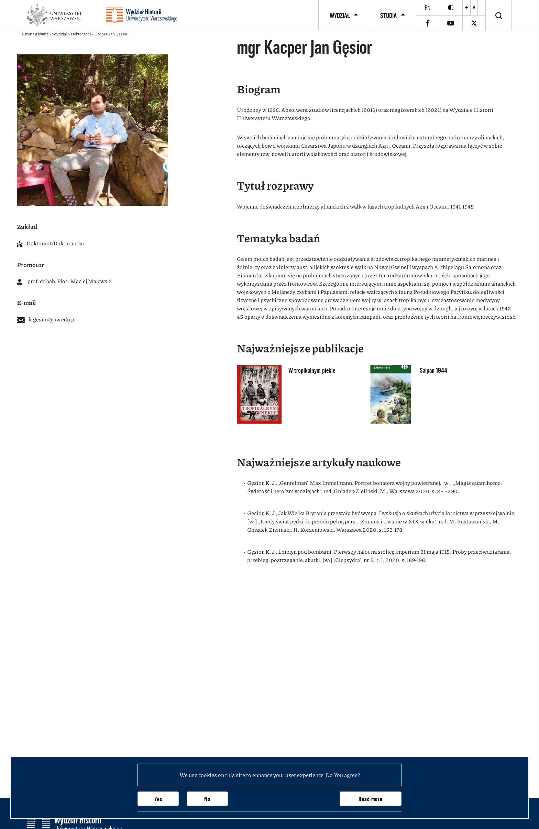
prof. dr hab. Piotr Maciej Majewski (64, 281)
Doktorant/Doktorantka (50, 243)
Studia (388, 15)
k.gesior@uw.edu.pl (46, 319)
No (207, 799)
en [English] (427, 7)
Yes (158, 799)
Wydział (340, 15)
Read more (371, 799)
